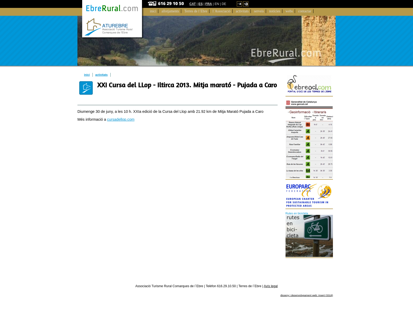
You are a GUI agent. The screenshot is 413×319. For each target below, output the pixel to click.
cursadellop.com (121, 119)
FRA (208, 4)
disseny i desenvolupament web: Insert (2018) (306, 295)
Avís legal (271, 286)
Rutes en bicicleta (297, 213)
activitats (101, 74)
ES (200, 4)
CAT (192, 4)
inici (87, 74)
